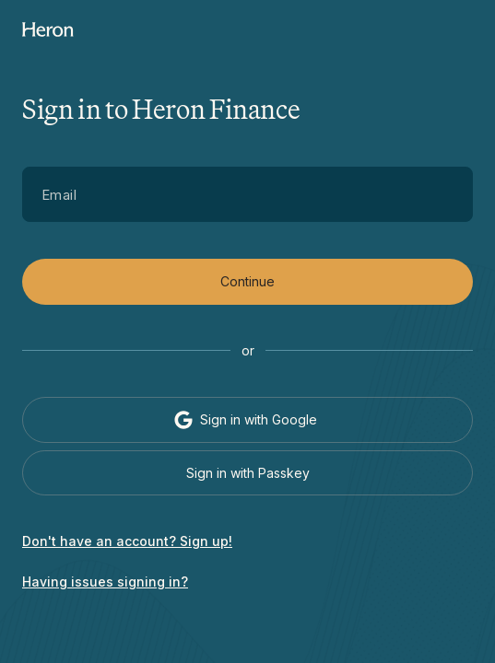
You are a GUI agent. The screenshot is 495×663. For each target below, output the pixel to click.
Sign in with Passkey (248, 473)
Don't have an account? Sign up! (127, 541)
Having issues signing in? (105, 581)
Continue (247, 281)
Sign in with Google (245, 420)
